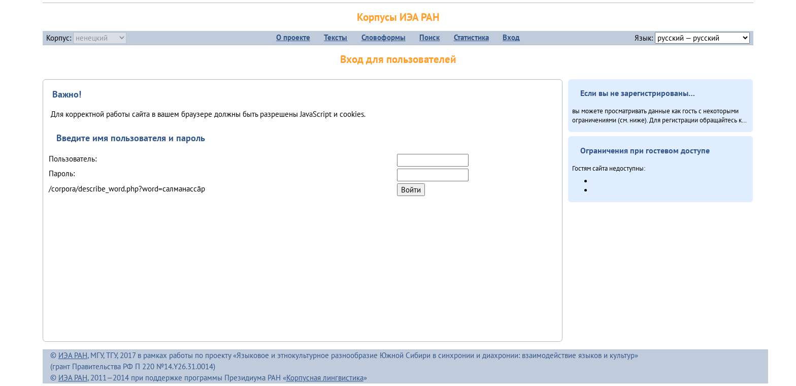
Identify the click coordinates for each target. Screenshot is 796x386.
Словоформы (383, 37)
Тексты (335, 37)
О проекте (293, 37)
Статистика (471, 37)
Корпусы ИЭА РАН (398, 17)
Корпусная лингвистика (324, 377)
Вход (511, 37)
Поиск (429, 37)
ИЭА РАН (72, 355)
